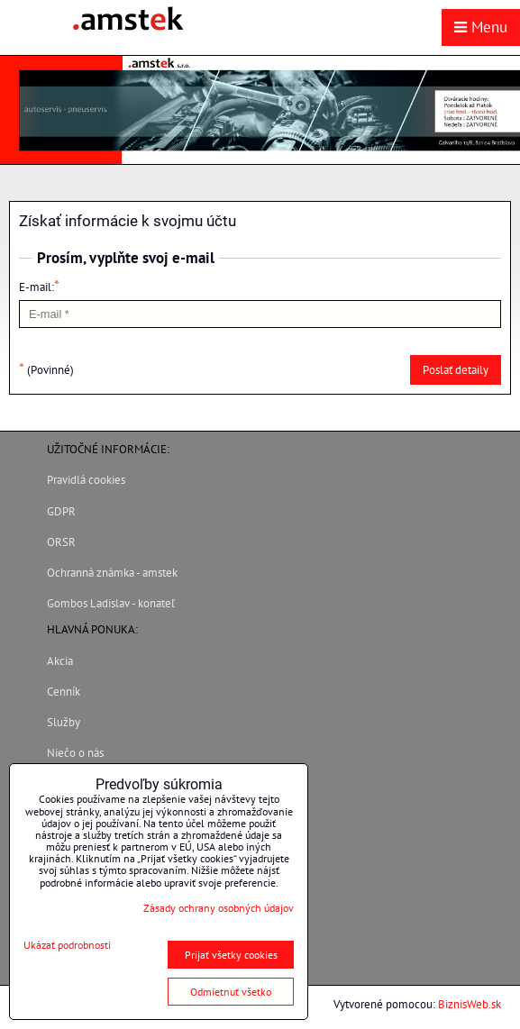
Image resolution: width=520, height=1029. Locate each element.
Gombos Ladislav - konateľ (111, 603)
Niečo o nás (75, 752)
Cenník (63, 691)
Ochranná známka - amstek (112, 572)
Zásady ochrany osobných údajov (218, 908)
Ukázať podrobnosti (67, 945)
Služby (63, 722)
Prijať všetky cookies (231, 954)
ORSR (61, 542)
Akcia (60, 661)
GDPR (61, 511)
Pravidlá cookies (86, 479)
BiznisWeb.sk (469, 1004)
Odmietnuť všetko (230, 991)
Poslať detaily (455, 370)
